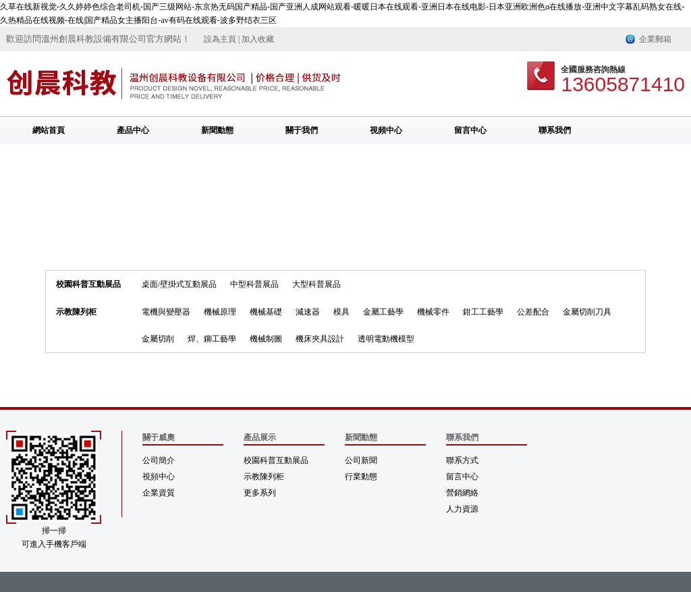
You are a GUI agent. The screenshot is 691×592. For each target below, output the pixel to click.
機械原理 (220, 312)
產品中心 (133, 130)
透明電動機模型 (386, 339)
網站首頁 (48, 130)
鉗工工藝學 (483, 312)
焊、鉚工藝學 (212, 339)
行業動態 (361, 476)
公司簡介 (158, 460)
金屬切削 (158, 339)
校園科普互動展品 (88, 284)
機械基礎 (266, 312)
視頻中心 (386, 130)
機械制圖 (266, 339)
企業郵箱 (655, 39)
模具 (341, 312)
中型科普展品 (254, 284)
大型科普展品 (316, 284)
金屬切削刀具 (254, 218)
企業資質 (158, 492)
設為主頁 (220, 39)
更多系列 (260, 492)
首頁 (208, 218)
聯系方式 (462, 460)
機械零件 (433, 312)
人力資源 (462, 509)
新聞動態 (217, 130)
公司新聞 (361, 460)
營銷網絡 (462, 492)
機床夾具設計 (320, 339)
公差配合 (533, 312)
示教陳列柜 (76, 312)
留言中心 (470, 130)
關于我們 (301, 130)
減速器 (308, 312)
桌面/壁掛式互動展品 (179, 284)
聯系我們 (554, 130)
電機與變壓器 (166, 312)
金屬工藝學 (383, 312)
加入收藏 (258, 39)
